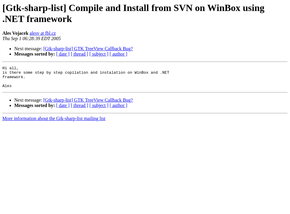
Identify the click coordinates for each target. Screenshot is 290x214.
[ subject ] (98, 53)
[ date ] (63, 53)
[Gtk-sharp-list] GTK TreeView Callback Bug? (88, 48)
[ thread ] (79, 53)
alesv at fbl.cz (43, 33)
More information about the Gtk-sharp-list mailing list (53, 122)
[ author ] (118, 53)
